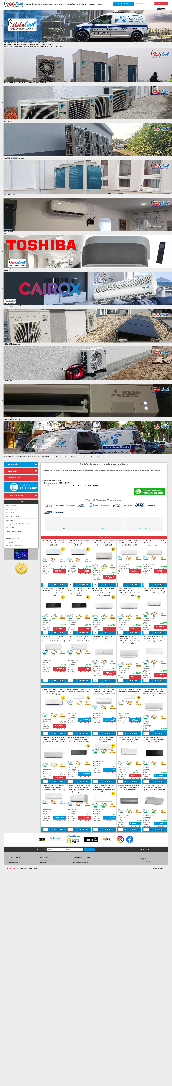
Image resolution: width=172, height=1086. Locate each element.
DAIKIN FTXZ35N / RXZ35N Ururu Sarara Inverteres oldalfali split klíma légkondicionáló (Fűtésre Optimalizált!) (154, 788)
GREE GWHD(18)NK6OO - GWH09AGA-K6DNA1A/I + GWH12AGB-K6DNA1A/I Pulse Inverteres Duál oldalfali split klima (54, 741)
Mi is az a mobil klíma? (11, 509)
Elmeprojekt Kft (160, 868)
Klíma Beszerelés (47, 4)
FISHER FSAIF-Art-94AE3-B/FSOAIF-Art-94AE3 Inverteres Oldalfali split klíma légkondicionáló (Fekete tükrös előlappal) (78, 592)
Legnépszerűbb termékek (21, 496)
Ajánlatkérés (75, 4)
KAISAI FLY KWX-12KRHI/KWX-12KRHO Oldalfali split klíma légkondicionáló (129, 691)
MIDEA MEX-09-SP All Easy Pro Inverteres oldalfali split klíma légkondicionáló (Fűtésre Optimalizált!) (53, 639)
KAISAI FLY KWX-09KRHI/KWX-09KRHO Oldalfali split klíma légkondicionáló (78, 691)
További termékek (22, 478)
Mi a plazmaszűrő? (10, 520)
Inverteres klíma (10, 527)
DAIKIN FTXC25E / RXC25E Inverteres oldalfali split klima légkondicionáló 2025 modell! (53, 543)
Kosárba (58, 585)
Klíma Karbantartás (62, 4)
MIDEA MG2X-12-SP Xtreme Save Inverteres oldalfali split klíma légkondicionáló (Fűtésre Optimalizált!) (104, 692)
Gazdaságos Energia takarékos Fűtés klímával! (17, 524)
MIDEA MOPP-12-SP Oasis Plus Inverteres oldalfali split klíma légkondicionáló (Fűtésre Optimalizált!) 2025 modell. (104, 789)
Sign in (90, 849)
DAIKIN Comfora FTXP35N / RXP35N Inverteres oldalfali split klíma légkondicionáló (129, 740)
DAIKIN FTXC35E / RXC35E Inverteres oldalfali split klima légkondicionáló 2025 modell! (79, 543)
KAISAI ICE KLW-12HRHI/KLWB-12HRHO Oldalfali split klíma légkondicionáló (104, 740)
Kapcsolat (92, 4)
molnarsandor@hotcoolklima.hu (51, 480)
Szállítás (101, 4)
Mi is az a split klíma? (11, 505)
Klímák (37, 4)
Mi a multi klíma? (10, 513)
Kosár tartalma (160, 3)
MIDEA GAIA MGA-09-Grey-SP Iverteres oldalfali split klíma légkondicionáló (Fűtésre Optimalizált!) (129, 788)
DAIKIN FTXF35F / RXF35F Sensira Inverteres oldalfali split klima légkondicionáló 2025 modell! (104, 543)
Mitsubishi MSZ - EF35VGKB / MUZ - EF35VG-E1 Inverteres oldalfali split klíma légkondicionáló (154, 740)
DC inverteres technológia (12, 538)
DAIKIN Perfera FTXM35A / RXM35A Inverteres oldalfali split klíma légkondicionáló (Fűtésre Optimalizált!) (53, 788)
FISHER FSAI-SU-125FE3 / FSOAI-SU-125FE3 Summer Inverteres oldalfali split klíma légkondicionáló (129, 543)
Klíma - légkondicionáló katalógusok (15, 546)
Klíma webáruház (22, 464)
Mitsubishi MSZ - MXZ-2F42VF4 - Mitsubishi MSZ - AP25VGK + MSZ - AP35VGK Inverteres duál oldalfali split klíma (154, 693)
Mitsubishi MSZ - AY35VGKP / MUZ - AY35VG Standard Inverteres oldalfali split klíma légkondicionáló (154, 639)
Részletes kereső (122, 4)
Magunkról (30, 4)
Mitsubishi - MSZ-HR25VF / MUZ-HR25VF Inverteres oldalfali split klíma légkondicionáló (104, 639)
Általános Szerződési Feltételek (14, 531)
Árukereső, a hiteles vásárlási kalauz (55, 840)
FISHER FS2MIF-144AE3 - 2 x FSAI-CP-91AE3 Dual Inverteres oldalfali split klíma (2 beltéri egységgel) (53, 692)
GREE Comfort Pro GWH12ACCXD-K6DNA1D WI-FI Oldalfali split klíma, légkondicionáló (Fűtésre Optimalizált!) (154, 591)
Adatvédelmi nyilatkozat (12, 535)
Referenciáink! (9, 542)
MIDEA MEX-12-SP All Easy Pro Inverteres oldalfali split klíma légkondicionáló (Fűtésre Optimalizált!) (79, 639)
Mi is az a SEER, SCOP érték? (13, 516)
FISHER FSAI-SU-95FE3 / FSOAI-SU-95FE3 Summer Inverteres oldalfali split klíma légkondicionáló (154, 543)
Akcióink (84, 4)
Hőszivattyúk (22, 471)
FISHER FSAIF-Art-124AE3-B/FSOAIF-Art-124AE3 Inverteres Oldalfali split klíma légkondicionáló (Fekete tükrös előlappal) (53, 592)
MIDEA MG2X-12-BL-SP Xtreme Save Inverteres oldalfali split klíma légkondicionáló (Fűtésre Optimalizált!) (79, 740)
